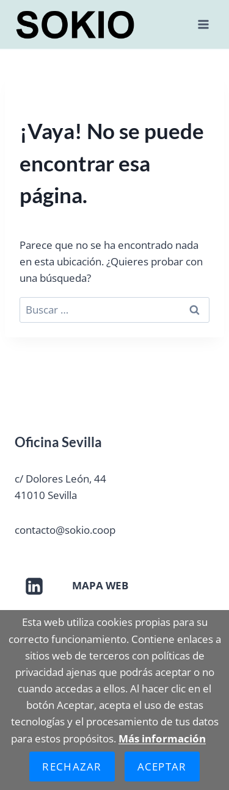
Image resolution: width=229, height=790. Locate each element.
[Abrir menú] (203, 24)
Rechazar (71, 766)
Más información (162, 738)
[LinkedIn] (34, 586)
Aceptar (162, 766)
